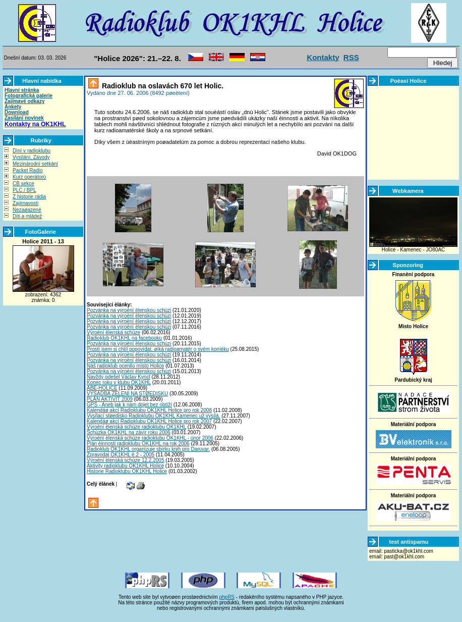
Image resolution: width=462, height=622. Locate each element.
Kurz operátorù (29, 177)
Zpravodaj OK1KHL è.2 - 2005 (120, 454)
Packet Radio (27, 170)
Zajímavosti (25, 203)
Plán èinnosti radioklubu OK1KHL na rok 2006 (138, 443)
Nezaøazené (27, 210)
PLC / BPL (24, 190)
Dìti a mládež (27, 216)
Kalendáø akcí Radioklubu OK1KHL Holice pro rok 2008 (149, 410)
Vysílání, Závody (31, 157)
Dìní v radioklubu (31, 150)
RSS (351, 57)
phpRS (227, 597)
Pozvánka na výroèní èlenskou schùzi (129, 310)
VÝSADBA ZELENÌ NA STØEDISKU (127, 393)
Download (17, 112)
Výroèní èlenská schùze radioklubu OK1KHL (136, 427)
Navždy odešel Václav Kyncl (118, 377)
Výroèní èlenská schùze (113, 332)
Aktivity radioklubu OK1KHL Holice (125, 466)
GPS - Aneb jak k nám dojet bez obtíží (129, 404)
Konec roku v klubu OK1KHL (119, 382)
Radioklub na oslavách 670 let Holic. (161, 86)
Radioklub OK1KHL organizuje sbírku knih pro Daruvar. (148, 449)
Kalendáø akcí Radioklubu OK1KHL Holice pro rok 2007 (149, 421)
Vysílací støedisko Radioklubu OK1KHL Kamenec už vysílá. (153, 416)
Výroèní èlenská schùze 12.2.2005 (125, 460)
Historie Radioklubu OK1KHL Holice (127, 471)
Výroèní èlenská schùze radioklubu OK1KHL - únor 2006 (150, 438)
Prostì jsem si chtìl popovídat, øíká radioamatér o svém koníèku (158, 349)
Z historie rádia (29, 196)
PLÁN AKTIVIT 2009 (110, 399)
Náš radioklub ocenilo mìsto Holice (125, 366)
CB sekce (23, 183)
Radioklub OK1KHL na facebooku (124, 338)
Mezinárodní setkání (35, 164)
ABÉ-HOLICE (102, 388)
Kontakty (323, 57)
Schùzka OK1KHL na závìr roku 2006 (128, 432)
